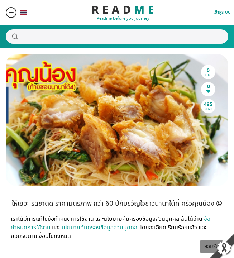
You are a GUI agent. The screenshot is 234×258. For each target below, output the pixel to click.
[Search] (117, 36)
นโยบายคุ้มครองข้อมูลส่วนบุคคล (100, 227)
